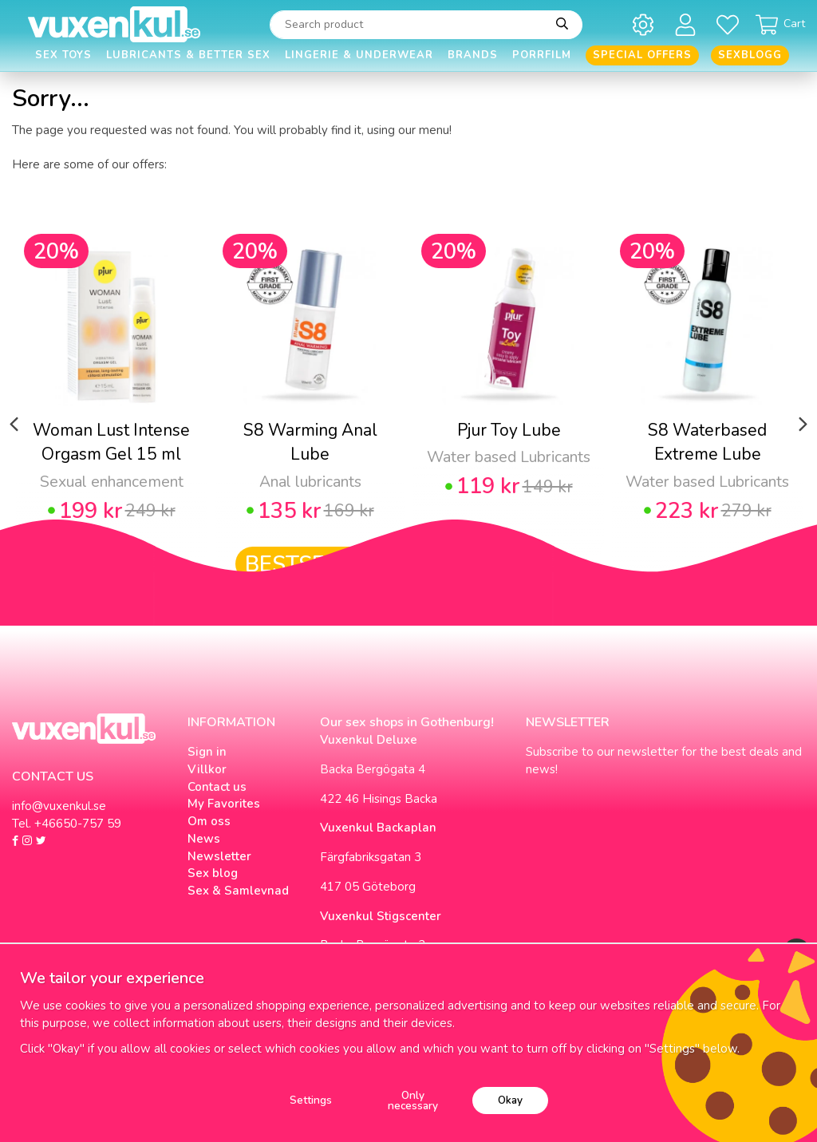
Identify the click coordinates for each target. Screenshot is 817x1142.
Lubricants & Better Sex (188, 55)
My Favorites (223, 804)
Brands (473, 55)
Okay (510, 1100)
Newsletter (219, 856)
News (203, 839)
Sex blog (212, 873)
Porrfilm (541, 55)
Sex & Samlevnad (238, 891)
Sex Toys (63, 55)
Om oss (209, 821)
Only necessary (413, 1101)
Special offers (642, 55)
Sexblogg (750, 55)
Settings (311, 1100)
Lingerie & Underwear (359, 55)
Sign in (207, 752)
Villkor (207, 769)
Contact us (217, 787)
